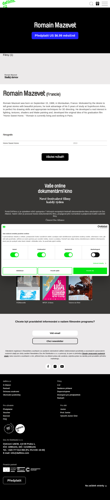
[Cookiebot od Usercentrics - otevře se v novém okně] (94, 226)
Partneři (6, 388)
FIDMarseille (21, 303)
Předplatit (14, 480)
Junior (63, 409)
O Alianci (7, 385)
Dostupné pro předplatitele (68, 395)
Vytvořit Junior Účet (69, 416)
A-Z (58, 385)
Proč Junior (65, 413)
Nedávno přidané (64, 388)
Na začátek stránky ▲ (96, 485)
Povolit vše (90, 271)
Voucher (6, 413)
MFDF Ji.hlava (48, 303)
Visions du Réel (74, 303)
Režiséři (60, 398)
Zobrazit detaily (98, 263)
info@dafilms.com (20, 453)
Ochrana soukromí (11, 392)
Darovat (6, 416)
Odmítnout (19, 271)
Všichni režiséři (55, 156)
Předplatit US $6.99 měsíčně (55, 35)
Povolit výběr (55, 271)
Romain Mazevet (11, 75)
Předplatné (7, 409)
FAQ (5, 419)
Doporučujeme (63, 392)
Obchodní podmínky (12, 395)
